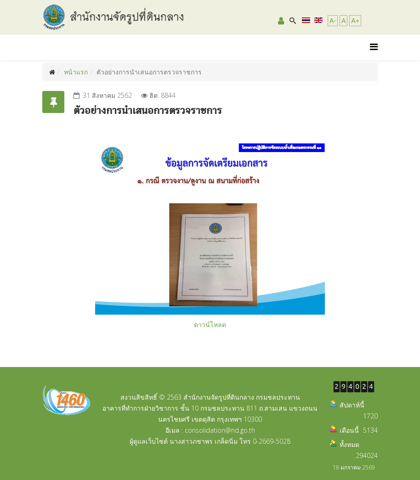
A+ (355, 20)
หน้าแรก (76, 72)
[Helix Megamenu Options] (374, 47)
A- (332, 20)
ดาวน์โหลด (210, 324)
